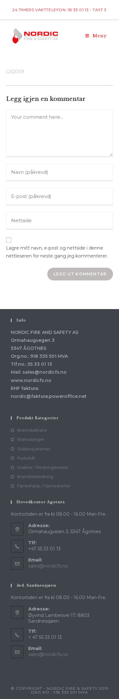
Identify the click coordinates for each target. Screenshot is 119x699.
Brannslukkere (32, 430)
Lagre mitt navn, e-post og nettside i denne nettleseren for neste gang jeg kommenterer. (57, 252)
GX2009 (15, 71)
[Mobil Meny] (96, 36)
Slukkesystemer (33, 448)
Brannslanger (30, 439)
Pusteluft (26, 458)
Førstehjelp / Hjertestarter (43, 485)
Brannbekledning (35, 476)
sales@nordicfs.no (48, 566)
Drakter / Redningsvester (43, 467)
